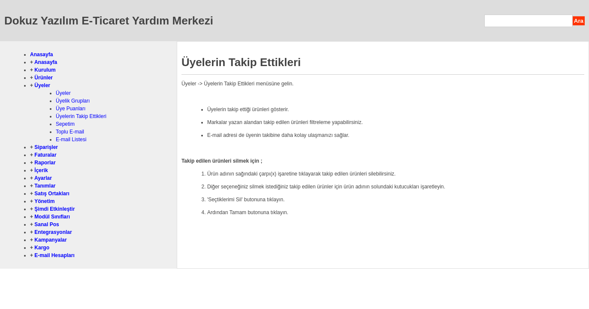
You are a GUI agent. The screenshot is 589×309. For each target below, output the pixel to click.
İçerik (41, 170)
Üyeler (42, 85)
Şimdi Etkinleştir (54, 209)
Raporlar (44, 163)
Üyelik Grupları (73, 101)
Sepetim (65, 124)
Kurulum (44, 70)
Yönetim (44, 201)
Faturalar (45, 155)
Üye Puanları (70, 109)
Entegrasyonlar (53, 232)
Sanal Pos (46, 224)
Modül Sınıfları (52, 217)
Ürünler (43, 78)
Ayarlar (43, 178)
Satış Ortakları (51, 194)
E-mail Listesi (71, 139)
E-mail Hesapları (54, 255)
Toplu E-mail (70, 132)
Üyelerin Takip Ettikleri (81, 116)
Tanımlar (44, 186)
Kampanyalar (50, 240)
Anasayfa (41, 55)
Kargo (41, 248)
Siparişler (46, 147)
